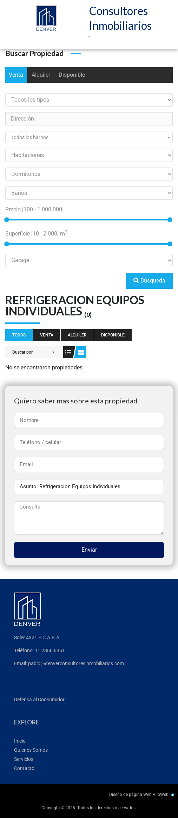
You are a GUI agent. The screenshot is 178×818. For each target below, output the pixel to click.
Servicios (23, 759)
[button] (89, 39)
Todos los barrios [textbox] (29, 137)
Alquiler (41, 74)
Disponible (72, 74)
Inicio (20, 741)
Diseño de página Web (130, 794)
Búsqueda (149, 280)
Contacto (24, 768)
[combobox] (89, 137)
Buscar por (22, 352)
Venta (16, 74)
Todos (19, 335)
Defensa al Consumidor (39, 699)
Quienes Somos (31, 750)
